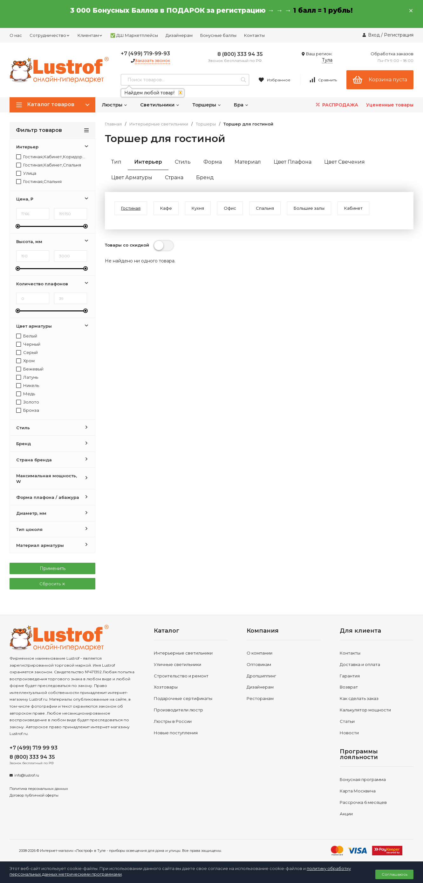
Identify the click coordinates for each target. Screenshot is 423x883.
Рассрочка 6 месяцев (363, 802)
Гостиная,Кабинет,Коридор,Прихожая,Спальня (50, 156)
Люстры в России (173, 721)
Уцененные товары (389, 105)
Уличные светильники (177, 664)
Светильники (160, 105)
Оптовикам (259, 664)
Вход (374, 35)
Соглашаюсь (394, 874)
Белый (26, 336)
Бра (241, 105)
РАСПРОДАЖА (336, 105)
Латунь (27, 377)
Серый (27, 352)
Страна (174, 177)
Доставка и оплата (360, 664)
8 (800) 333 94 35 (240, 54)
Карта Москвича (358, 790)
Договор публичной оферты (34, 795)
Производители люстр (178, 709)
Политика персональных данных (39, 788)
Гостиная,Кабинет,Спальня (48, 165)
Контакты (254, 35)
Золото (27, 402)
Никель (27, 385)
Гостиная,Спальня (39, 181)
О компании (259, 652)
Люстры (114, 105)
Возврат (349, 686)
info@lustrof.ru (26, 775)
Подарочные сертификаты (183, 698)
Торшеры (206, 105)
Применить (52, 568)
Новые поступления (176, 732)
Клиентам (90, 35)
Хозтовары (166, 686)
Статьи (347, 721)
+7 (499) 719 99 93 (34, 748)
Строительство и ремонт (181, 675)
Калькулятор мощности (365, 709)
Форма (212, 162)
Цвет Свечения (344, 162)
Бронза (27, 410)
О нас (16, 35)
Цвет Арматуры (131, 177)
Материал (248, 162)
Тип (116, 162)
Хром (25, 360)
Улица (26, 173)
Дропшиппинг (261, 675)
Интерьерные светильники (158, 124)
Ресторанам (260, 698)
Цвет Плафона (292, 162)
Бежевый (30, 369)
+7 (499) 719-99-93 (145, 54)
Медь (25, 393)
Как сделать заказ (359, 698)
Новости (349, 732)
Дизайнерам (179, 35)
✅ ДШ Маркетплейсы (134, 35)
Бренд (205, 177)
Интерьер (148, 162)
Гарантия (350, 675)
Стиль (183, 162)
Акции (346, 813)
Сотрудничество (50, 35)
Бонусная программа (363, 779)
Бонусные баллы (218, 35)
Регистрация (398, 35)
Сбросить (52, 583)
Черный (28, 344)
